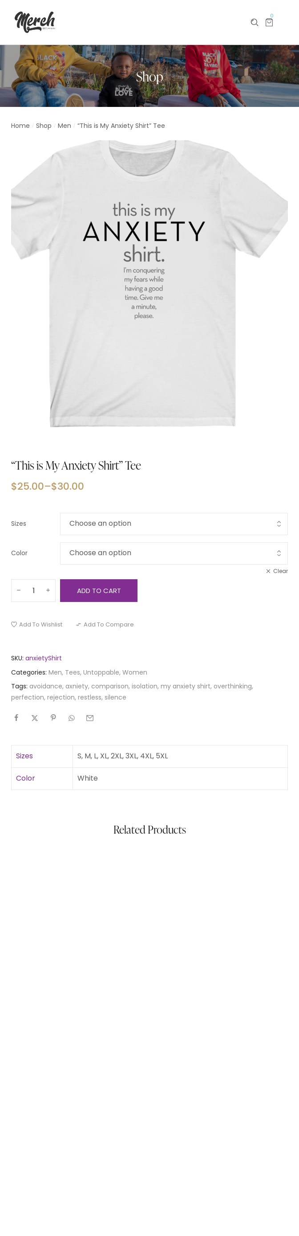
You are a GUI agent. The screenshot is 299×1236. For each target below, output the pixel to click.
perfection (27, 697)
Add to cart (99, 590)
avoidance (45, 686)
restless (89, 697)
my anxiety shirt (185, 686)
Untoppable (101, 672)
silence (115, 697)
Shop (44, 125)
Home (20, 125)
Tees (72, 672)
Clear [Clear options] (280, 571)
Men (64, 125)
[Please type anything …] (255, 22)
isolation (145, 686)
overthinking (233, 686)
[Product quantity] (33, 591)
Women (134, 672)
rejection (61, 697)
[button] (36, 624)
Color (19, 552)
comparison (110, 686)
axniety (76, 686)
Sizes (18, 523)
